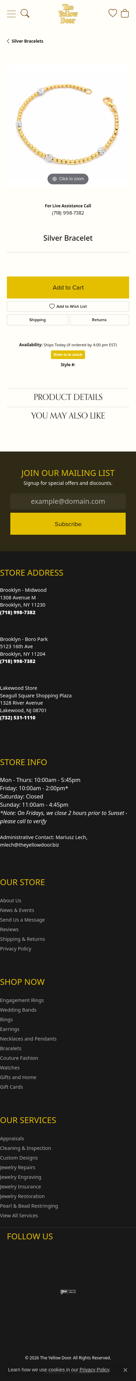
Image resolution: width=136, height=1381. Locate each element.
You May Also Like (68, 416)
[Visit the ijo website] (68, 1291)
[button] (25, 14)
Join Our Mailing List (68, 473)
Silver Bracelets (27, 41)
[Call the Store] (17, 612)
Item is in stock (68, 354)
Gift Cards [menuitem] (11, 1087)
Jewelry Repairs (17, 1167)
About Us (10, 900)
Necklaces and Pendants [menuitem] (28, 1038)
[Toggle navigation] (11, 14)
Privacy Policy (15, 948)
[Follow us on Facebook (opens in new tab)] (30, 1250)
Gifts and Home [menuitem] (18, 1077)
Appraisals (12, 1138)
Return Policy (50, 1326)
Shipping (37, 320)
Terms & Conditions (40, 1339)
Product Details (68, 397)
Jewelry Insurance (20, 1186)
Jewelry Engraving (20, 1177)
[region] (68, 126)
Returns (99, 320)
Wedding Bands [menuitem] (18, 1010)
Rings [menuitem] (6, 1019)
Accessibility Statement (91, 1339)
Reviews (9, 929)
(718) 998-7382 (68, 213)
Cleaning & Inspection (25, 1148)
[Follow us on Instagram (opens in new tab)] (14, 1250)
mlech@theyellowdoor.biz (29, 844)
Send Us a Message (22, 919)
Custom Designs (19, 1157)
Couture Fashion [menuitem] (19, 1058)
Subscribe (68, 524)
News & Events (17, 910)
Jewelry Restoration (22, 1196)
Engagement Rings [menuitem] (22, 1000)
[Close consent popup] (125, 1370)
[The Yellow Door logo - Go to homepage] (68, 14)
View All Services (19, 1215)
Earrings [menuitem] (9, 1029)
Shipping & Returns (22, 939)
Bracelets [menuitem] (10, 1048)
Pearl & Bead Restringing (29, 1206)
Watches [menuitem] (10, 1067)
